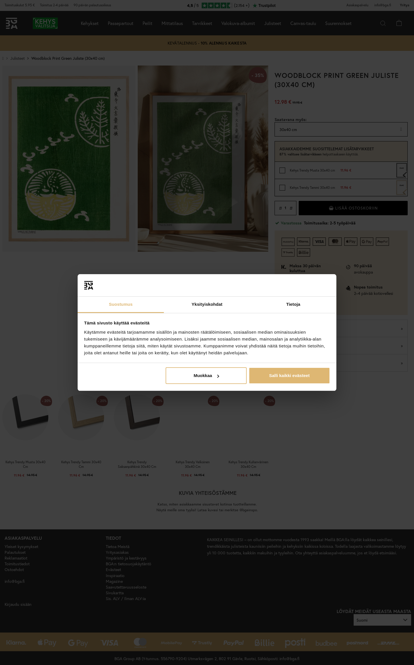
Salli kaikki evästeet (289, 375)
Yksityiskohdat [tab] (206, 304)
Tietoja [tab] (293, 304)
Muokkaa (206, 375)
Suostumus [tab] (121, 304)
